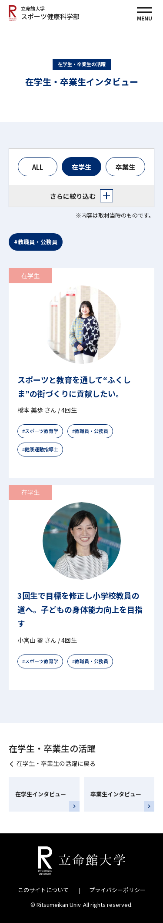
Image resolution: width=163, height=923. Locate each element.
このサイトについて (43, 890)
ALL (37, 166)
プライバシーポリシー (117, 890)
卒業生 (125, 166)
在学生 (81, 166)
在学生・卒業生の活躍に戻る (56, 763)
